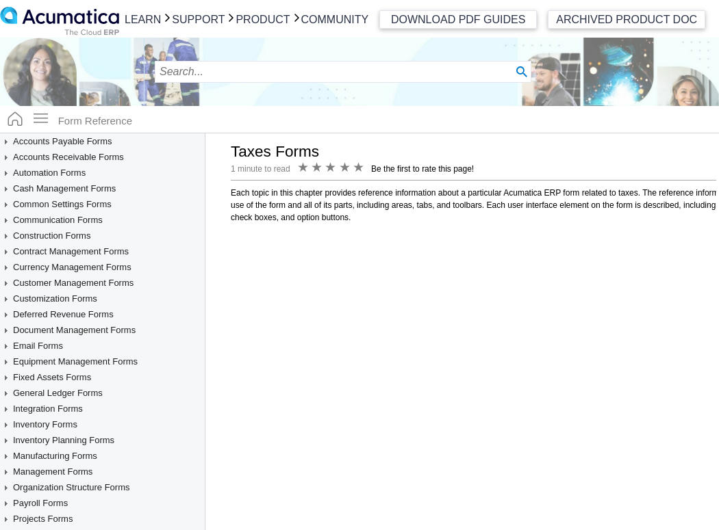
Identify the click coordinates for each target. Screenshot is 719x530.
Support (198, 19)
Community (335, 19)
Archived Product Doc (626, 19)
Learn (143, 19)
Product (263, 19)
